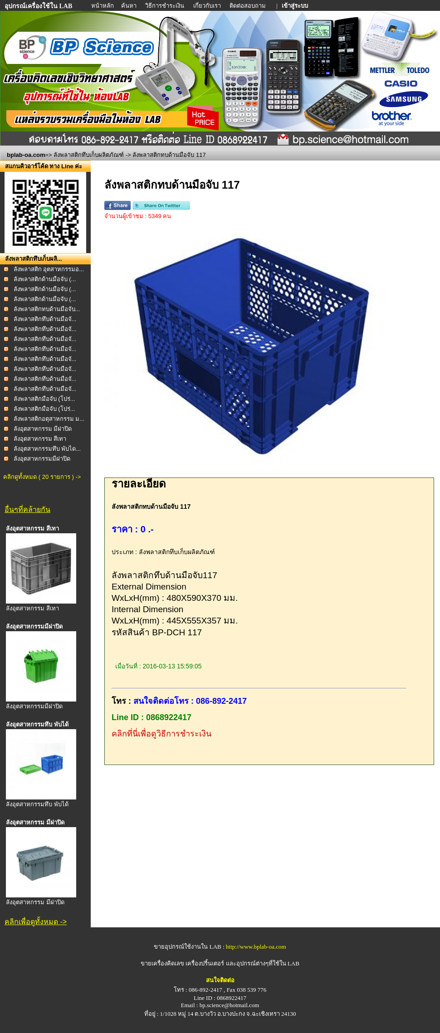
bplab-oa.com (26, 154)
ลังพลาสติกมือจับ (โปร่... (44, 398)
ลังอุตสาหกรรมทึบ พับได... (47, 448)
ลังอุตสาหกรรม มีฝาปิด (43, 428)
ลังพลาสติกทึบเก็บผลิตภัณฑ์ (89, 154)
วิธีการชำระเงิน (165, 5)
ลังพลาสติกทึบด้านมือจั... (45, 319)
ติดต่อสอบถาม (248, 5)
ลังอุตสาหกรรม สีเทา (40, 438)
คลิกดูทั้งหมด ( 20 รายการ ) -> (42, 476)
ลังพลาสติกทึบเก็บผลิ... (33, 258)
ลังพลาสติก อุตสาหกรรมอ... (49, 269)
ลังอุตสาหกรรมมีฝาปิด (42, 458)
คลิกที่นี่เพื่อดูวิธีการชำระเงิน (161, 733)
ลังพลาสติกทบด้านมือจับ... (47, 309)
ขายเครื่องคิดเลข (162, 963)
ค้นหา (129, 5)
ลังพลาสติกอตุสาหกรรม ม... (49, 418)
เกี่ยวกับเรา (207, 5)
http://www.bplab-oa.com (256, 946)
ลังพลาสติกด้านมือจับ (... (45, 279)
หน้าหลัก (103, 5)
